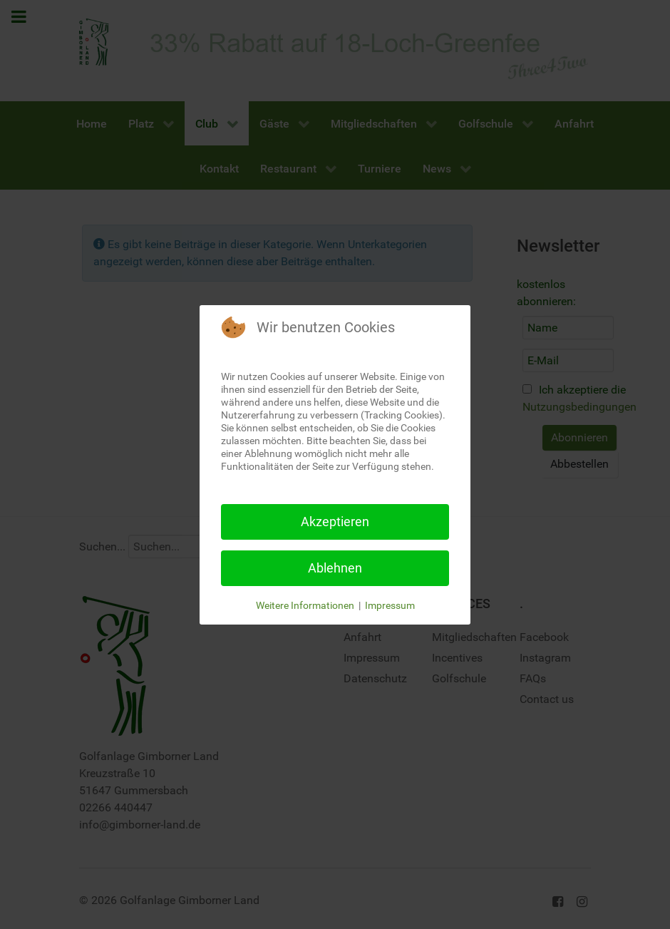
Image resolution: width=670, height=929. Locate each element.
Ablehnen (335, 567)
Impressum (390, 605)
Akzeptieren (335, 521)
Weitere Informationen (305, 605)
